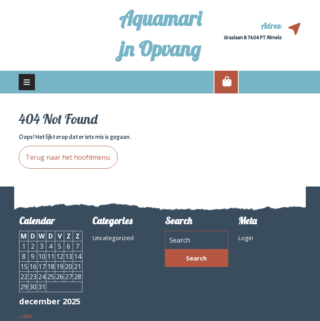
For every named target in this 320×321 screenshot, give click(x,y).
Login (245, 238)
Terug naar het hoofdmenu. (65, 154)
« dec (25, 316)
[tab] (27, 82)
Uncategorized (113, 238)
